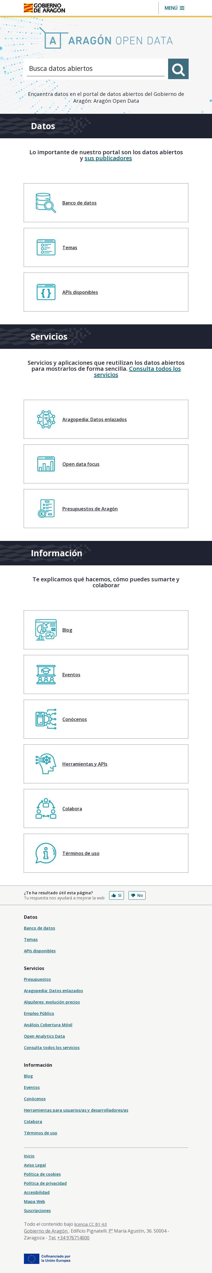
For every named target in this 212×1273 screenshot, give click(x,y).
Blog (28, 1076)
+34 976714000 (73, 1238)
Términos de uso (40, 1133)
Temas (31, 939)
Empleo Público (39, 1013)
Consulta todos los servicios (137, 371)
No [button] (137, 895)
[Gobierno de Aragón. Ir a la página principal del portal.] (44, 8)
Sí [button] (116, 895)
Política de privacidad (45, 1183)
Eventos (32, 1087)
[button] (174, 8)
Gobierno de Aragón (46, 1231)
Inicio (29, 1156)
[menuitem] (106, 202)
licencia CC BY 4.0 (90, 1224)
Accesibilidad (37, 1192)
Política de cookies (42, 1174)
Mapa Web (34, 1201)
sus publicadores (108, 158)
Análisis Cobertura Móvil (48, 1024)
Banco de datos (39, 928)
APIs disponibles (40, 950)
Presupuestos (37, 979)
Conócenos (35, 1098)
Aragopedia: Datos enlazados (53, 990)
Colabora (33, 1121)
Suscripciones (37, 1210)
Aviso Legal (35, 1165)
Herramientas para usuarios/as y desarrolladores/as (76, 1110)
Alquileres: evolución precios (52, 1002)
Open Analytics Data (44, 1036)
